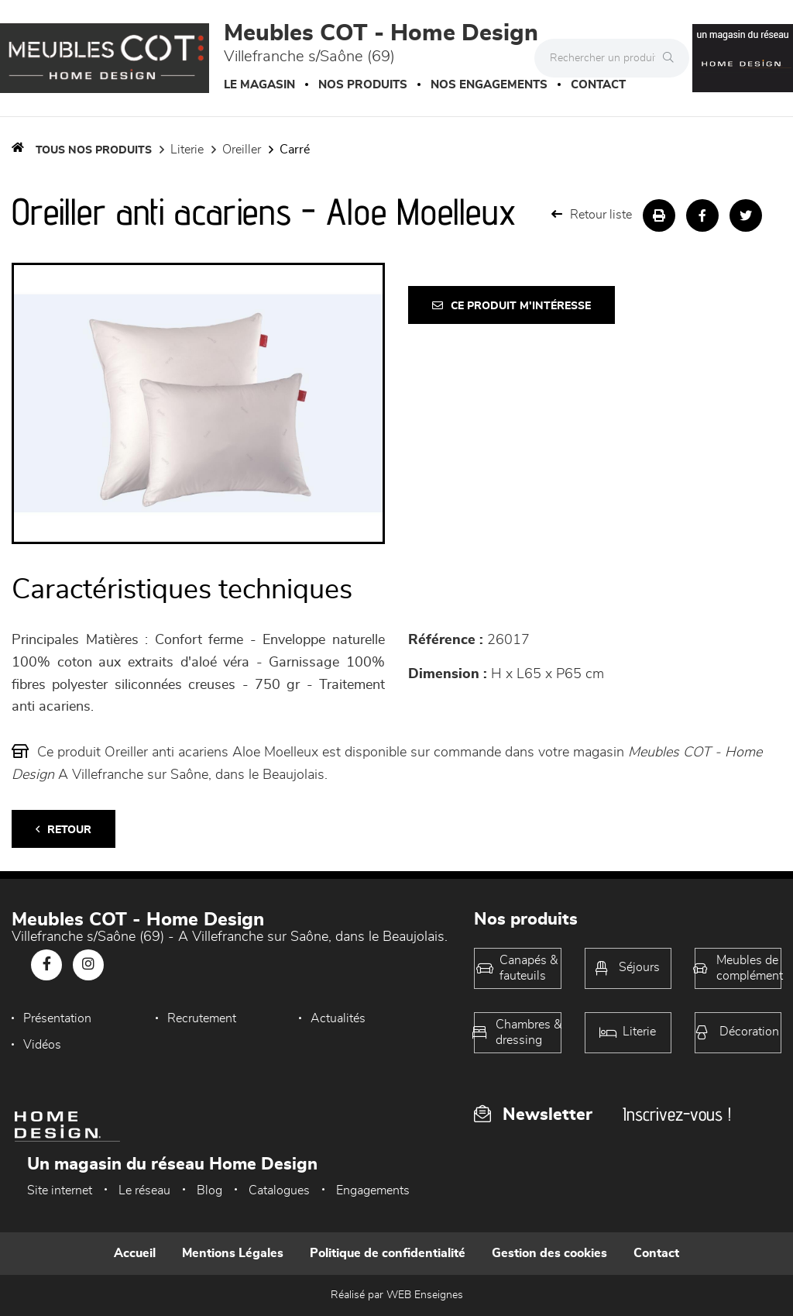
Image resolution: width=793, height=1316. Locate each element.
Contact (598, 85)
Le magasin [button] (259, 85)
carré (295, 149)
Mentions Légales (232, 1253)
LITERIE (187, 149)
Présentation (57, 1018)
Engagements (373, 1190)
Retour (63, 829)
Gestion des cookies (549, 1253)
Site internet (59, 1190)
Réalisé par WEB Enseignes (397, 1295)
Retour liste (591, 214)
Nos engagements (489, 85)
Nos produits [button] (362, 85)
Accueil (135, 1253)
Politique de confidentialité (387, 1253)
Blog (209, 1190)
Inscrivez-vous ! (677, 1114)
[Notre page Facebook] (46, 964)
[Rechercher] (672, 58)
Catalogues (279, 1190)
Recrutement (201, 1018)
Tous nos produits (94, 150)
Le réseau (144, 1190)
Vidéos (42, 1045)
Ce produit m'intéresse (511, 306)
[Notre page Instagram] (88, 964)
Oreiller (241, 149)
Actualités (338, 1018)
